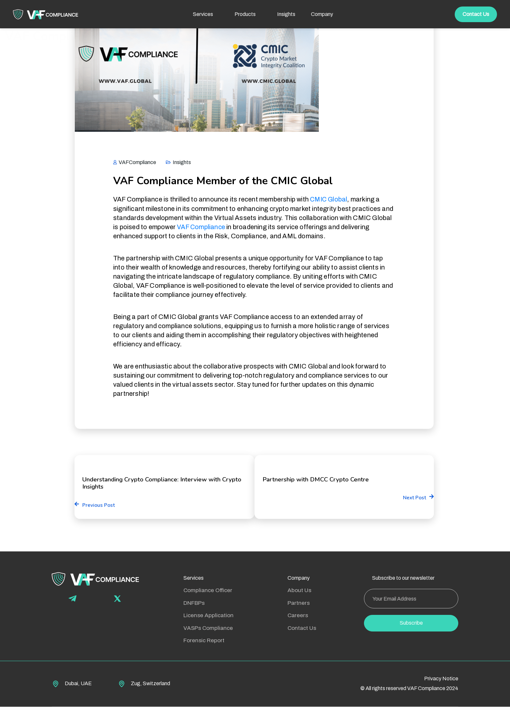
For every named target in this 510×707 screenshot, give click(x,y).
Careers (298, 616)
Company (299, 578)
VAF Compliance (201, 226)
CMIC (123, 400)
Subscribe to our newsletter (403, 578)
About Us (299, 591)
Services (193, 578)
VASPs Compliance (208, 628)
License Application (208, 616)
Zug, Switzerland (150, 683)
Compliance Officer (207, 591)
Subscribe (411, 623)
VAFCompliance (134, 162)
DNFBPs (194, 603)
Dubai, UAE (78, 683)
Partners (299, 603)
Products (250, 14)
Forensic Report (203, 641)
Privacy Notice (441, 679)
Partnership (144, 400)
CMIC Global (329, 199)
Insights (286, 14)
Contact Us (476, 14)
